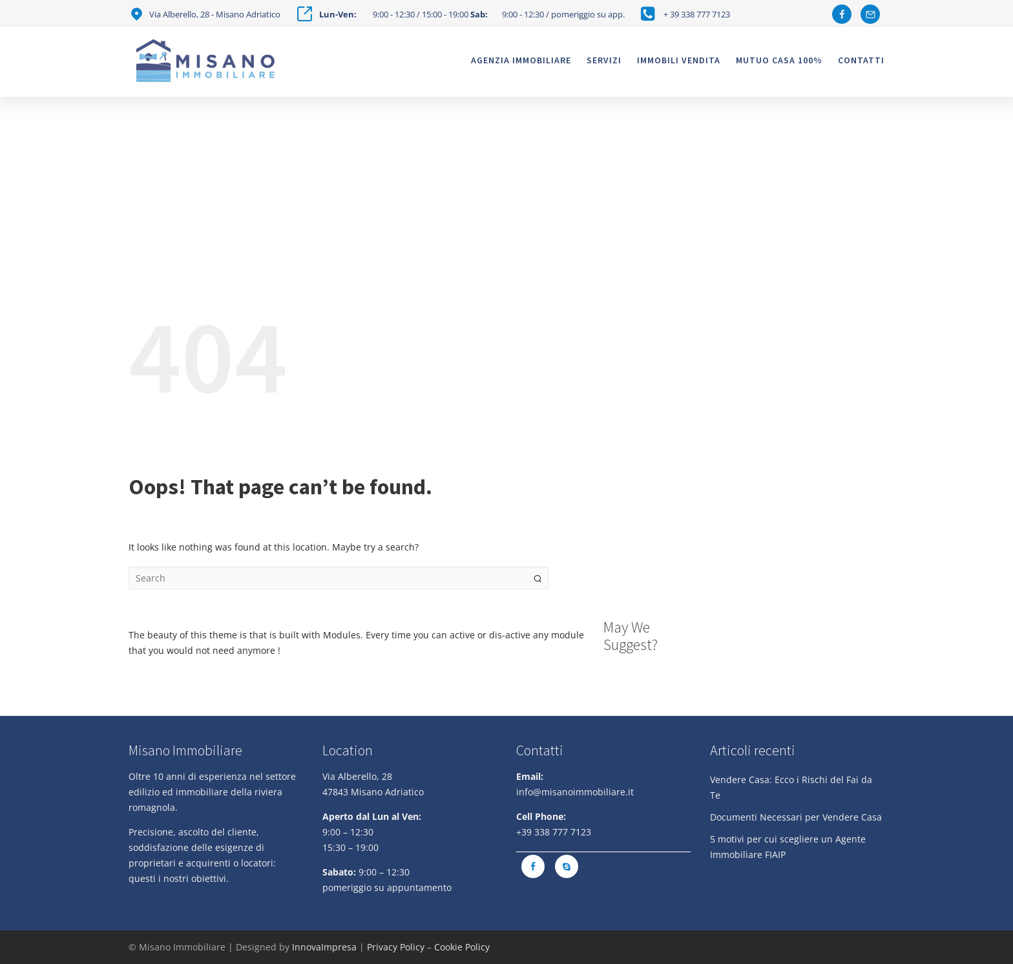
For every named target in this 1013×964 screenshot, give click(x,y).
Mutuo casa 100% (779, 60)
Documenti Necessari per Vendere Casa (796, 817)
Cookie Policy (462, 947)
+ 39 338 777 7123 (696, 14)
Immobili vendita (678, 60)
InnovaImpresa (324, 947)
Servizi (604, 60)
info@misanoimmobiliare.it (575, 792)
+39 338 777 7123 (553, 832)
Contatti (861, 60)
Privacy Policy (395, 947)
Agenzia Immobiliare (521, 60)
